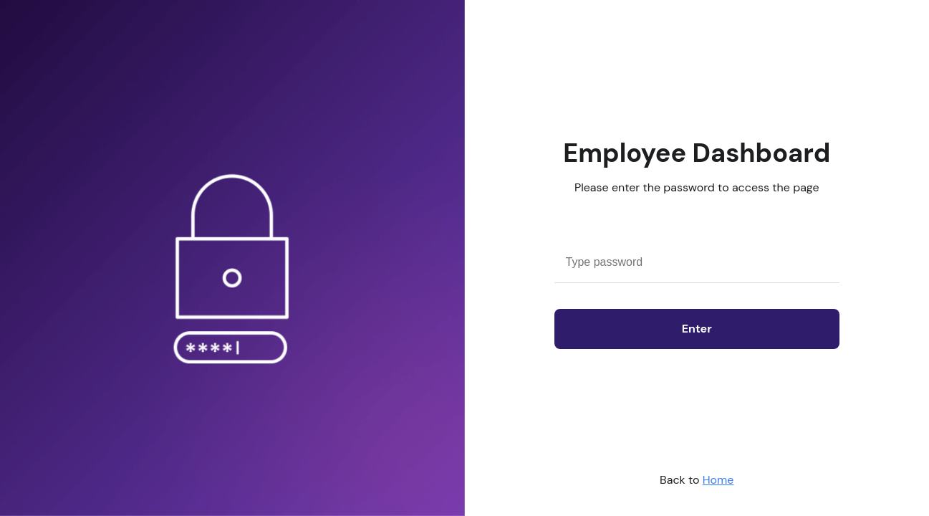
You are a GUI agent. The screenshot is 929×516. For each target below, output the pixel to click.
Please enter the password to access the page (696, 187)
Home (718, 479)
